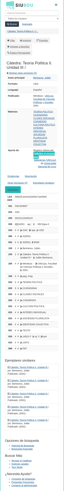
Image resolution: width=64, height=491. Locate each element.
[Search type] (32, 18)
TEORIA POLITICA (43, 111)
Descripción (31, 176)
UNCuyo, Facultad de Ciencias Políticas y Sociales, (44, 99)
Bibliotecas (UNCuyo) (45, 160)
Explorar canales (20, 464)
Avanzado (27, 24)
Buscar (12, 24)
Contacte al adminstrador (24, 485)
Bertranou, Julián (42, 77)
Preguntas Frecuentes (23, 482)
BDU (9, 5)
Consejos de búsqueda (23, 479)
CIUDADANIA (40, 115)
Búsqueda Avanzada (22, 449)
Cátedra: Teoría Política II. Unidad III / (29, 367)
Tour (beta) (17, 467)
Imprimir (27, 40)
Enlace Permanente (20, 53)
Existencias (13, 176)
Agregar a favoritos (19, 46)
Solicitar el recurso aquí (44, 155)
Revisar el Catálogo (22, 460)
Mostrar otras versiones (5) (22, 73)
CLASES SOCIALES (44, 118)
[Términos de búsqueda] (32, 13)
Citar (12, 40)
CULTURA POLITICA (44, 124)
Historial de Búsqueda (23, 445)
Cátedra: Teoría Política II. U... (22, 31)
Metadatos (13, 189)
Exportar (43, 40)
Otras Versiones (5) (17, 183)
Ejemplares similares (43, 183)
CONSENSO (40, 121)
